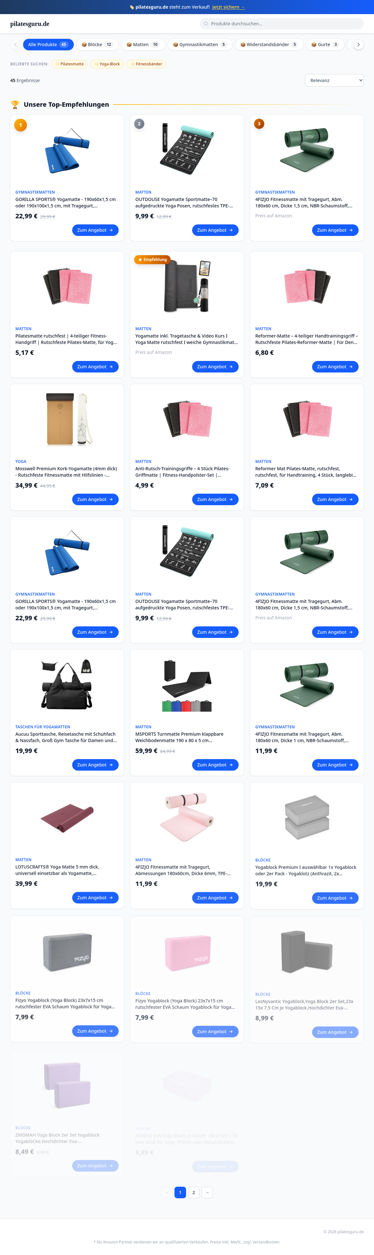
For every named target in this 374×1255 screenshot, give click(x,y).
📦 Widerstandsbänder (269, 44)
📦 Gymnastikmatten (200, 44)
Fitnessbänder (146, 64)
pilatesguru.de (29, 23)
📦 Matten (143, 44)
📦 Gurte (325, 44)
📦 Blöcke (97, 44)
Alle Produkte (48, 44)
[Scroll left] (15, 44)
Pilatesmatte (69, 64)
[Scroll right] (358, 44)
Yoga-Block (107, 64)
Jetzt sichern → (228, 7)
